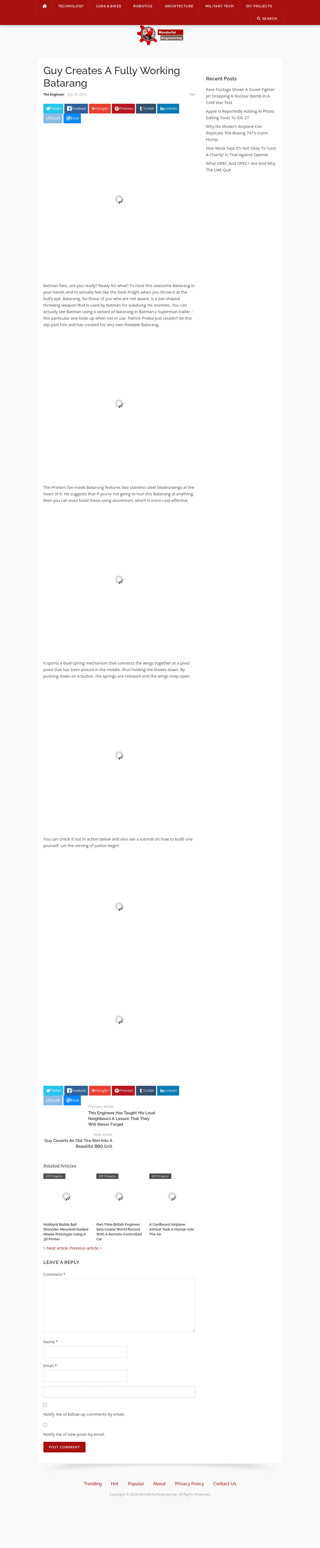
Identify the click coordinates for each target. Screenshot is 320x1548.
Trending (93, 1483)
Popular (136, 1483)
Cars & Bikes (108, 6)
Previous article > (85, 1248)
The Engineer (54, 94)
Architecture (179, 6)
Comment (54, 1274)
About (159, 1483)
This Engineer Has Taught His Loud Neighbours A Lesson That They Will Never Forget (121, 1118)
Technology (71, 6)
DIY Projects (259, 6)
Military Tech (219, 6)
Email (50, 1365)
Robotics (142, 6)
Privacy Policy (189, 1483)
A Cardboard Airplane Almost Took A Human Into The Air (171, 1229)
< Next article (55, 1248)
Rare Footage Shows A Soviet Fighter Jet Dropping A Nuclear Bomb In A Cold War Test (240, 96)
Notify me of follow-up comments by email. (84, 1414)
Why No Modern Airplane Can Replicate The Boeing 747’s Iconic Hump (237, 133)
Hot (115, 1483)
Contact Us (224, 1483)
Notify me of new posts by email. (74, 1434)
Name (50, 1341)
